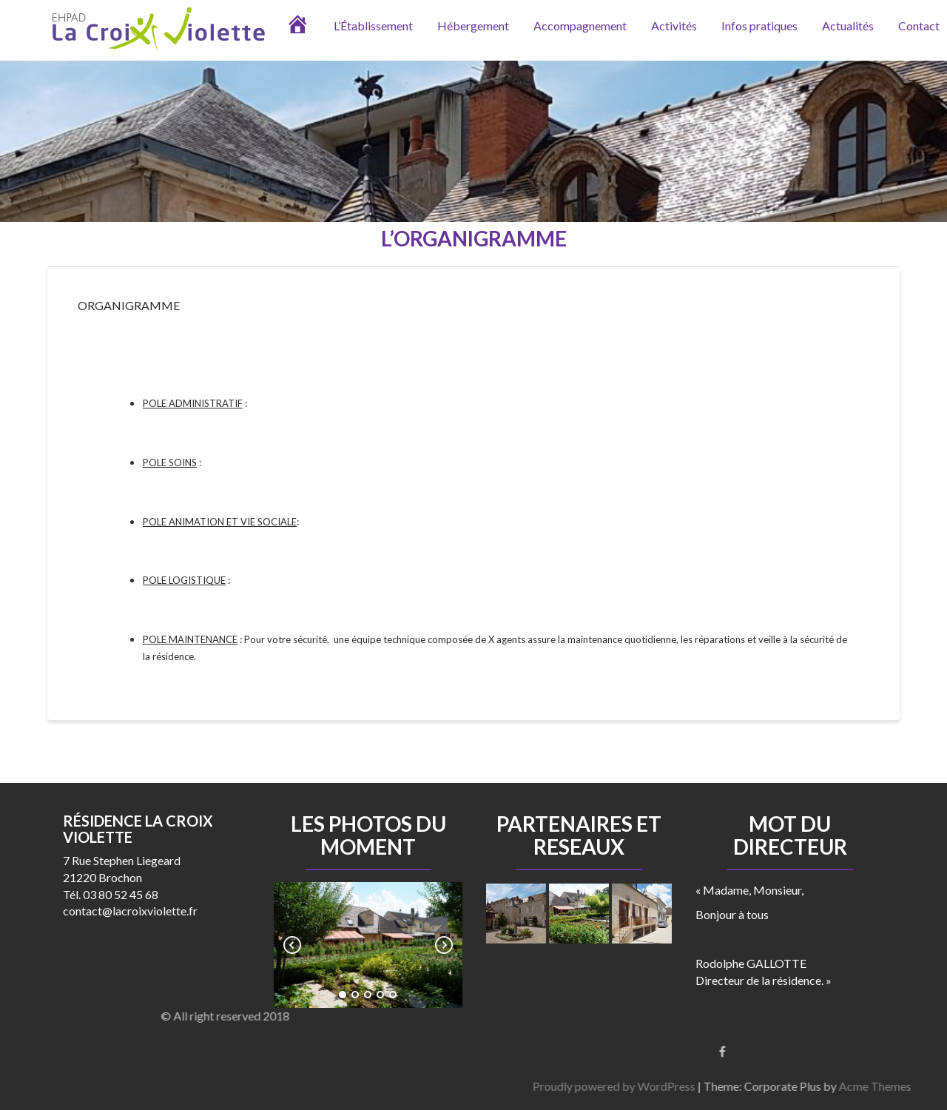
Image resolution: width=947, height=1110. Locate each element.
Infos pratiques (759, 25)
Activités (674, 25)
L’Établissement (373, 25)
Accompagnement (580, 25)
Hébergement (473, 25)
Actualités (848, 25)
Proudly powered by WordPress (833, 1086)
